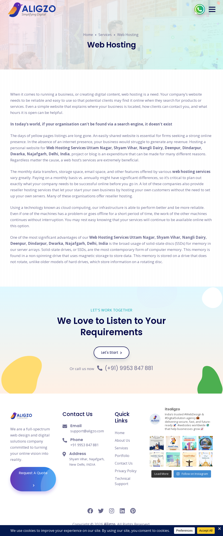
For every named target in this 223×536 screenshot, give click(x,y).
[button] (212, 9)
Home (88, 34)
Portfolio (122, 455)
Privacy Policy (126, 470)
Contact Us (124, 463)
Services (105, 34)
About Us (122, 440)
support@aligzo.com (87, 431)
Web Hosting (128, 34)
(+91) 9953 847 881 (125, 368)
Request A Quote (37, 479)
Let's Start (111, 352)
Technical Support (122, 481)
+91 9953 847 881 (84, 445)
